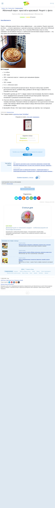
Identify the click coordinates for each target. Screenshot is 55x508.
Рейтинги (3, 284)
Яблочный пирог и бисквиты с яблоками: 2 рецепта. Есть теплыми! (35, 244)
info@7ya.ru (3, 280)
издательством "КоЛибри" (21, 114)
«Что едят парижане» (32, 117)
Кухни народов (9, 226)
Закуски (35, 273)
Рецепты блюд (22, 243)
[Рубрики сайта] (2, 3)
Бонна (6, 284)
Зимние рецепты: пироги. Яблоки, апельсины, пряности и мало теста (35, 252)
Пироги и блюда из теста (25, 271)
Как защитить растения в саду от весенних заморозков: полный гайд (31, 163)
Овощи (38, 271)
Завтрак (46, 273)
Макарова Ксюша (10, 112)
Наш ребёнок (11, 284)
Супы (31, 273)
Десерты (16, 271)
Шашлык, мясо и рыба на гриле (13, 273)
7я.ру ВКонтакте (14, 282)
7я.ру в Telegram (9, 282)
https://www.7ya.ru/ (10, 280)
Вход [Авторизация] (52, 3)
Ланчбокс (41, 273)
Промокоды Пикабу (19, 280)
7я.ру (19, 282)
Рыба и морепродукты (46, 271)
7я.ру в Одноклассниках (16, 282)
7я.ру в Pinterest (12, 282)
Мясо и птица (25, 273)
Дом (22, 269)
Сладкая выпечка (9, 271)
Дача (14, 162)
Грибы (33, 271)
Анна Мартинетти (6, 20)
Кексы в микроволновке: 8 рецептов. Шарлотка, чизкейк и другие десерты (34, 260)
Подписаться (27, 154)
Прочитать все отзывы (27, 189)
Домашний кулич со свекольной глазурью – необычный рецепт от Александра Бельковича (31, 170)
